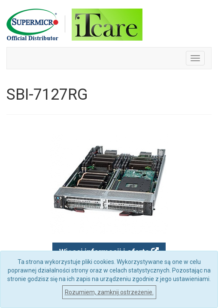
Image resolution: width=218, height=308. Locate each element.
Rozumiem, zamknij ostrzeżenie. (109, 292)
